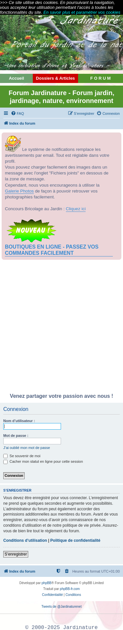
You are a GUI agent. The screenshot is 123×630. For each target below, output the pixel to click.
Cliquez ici (76, 208)
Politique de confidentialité (75, 540)
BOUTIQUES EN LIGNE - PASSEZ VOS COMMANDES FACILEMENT (51, 249)
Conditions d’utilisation (25, 540)
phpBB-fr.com (70, 589)
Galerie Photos (19, 191)
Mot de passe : (15, 435)
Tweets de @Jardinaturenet (61, 606)
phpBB (46, 583)
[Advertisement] (61, 328)
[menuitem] (17, 113)
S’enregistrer (16, 554)
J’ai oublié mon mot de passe (26, 448)
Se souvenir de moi (21, 456)
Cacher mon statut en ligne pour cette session (43, 461)
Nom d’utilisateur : (19, 421)
